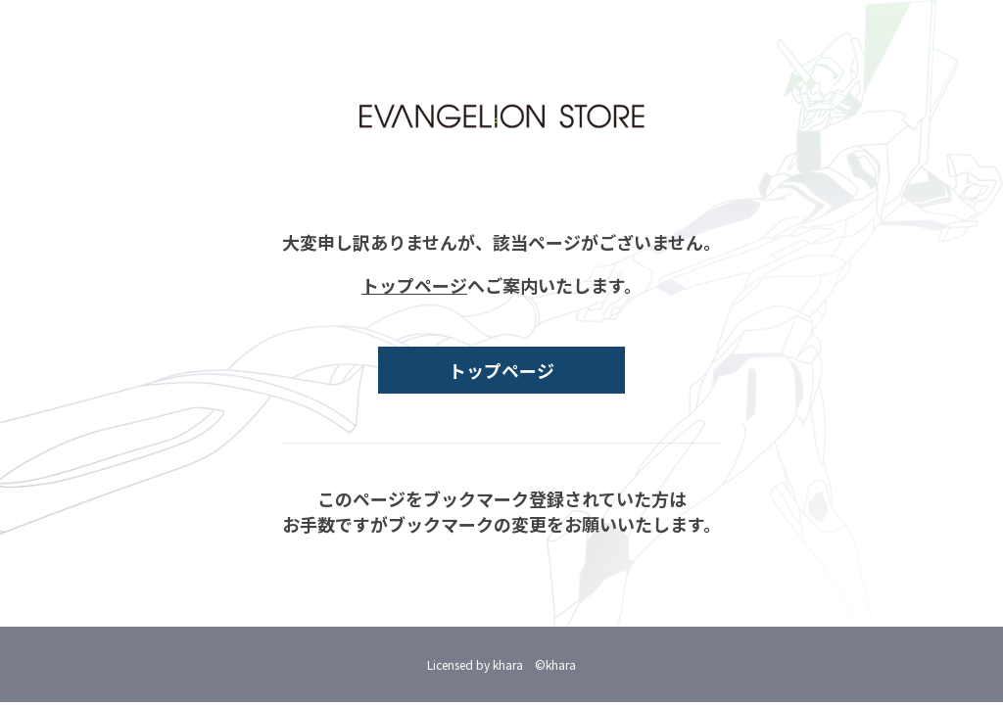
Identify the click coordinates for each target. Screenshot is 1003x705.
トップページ (414, 285)
